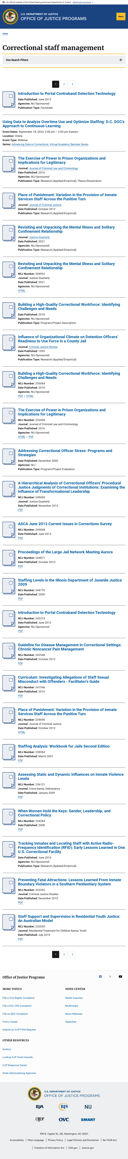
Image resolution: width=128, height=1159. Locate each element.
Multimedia (71, 1005)
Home (5, 33)
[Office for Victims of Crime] (64, 1122)
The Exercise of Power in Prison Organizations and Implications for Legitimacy (62, 160)
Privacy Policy (55, 1140)
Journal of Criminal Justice (45, 204)
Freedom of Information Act (49, 1147)
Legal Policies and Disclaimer (83, 1140)
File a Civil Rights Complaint (18, 997)
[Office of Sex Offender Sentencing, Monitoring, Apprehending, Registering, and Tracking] (88, 1122)
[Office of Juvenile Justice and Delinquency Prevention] (40, 1122)
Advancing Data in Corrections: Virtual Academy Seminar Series (50, 144)
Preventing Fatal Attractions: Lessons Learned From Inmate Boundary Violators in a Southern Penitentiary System (69, 882)
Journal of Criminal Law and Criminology (53, 168)
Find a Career (10, 1021)
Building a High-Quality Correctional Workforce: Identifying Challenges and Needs (69, 306)
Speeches (70, 1021)
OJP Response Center (15, 1065)
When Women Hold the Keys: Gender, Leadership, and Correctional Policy (64, 813)
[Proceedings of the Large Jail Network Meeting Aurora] (9, 565)
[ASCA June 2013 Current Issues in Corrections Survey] (9, 537)
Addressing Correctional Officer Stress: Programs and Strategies (65, 452)
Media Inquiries (74, 997)
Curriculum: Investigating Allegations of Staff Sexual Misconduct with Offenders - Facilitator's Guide (63, 679)
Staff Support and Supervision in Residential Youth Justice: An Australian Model (69, 918)
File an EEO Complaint (15, 1013)
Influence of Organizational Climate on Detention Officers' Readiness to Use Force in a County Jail (68, 339)
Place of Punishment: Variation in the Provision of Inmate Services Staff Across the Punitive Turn (67, 197)
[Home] (53, 16)
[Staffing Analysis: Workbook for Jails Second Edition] (9, 759)
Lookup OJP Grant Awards (18, 1057)
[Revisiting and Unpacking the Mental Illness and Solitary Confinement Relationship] (9, 240)
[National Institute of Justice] (88, 1109)
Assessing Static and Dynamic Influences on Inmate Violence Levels (71, 776)
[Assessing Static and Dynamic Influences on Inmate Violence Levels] (9, 787)
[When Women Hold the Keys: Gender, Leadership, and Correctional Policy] (9, 824)
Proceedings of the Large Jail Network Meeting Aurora (65, 552)
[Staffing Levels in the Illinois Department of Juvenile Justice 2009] (9, 593)
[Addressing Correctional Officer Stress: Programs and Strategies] (9, 463)
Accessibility (17, 1140)
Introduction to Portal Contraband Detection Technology (66, 93)
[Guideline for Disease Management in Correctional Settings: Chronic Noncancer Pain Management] (9, 658)
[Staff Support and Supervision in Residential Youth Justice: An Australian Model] (9, 929)
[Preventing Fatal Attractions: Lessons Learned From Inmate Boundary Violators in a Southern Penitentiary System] (9, 893)
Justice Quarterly (39, 237)
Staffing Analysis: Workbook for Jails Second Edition (64, 746)
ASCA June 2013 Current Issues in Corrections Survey (65, 524)
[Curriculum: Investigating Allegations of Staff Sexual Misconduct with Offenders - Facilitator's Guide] (9, 690)
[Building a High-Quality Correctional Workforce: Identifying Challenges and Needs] (9, 317)
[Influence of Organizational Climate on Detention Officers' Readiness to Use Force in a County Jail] (9, 350)
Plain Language (36, 1140)
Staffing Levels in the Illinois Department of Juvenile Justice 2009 (70, 582)
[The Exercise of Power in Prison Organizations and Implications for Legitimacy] (9, 171)
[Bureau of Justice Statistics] (64, 1111)
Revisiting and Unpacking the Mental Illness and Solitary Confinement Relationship (66, 229)
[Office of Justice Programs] (10, 16)
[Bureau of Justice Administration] (40, 1109)
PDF (20, 396)
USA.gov (73, 1147)
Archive (7, 1049)
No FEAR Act (110, 1140)
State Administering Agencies (19, 1073)
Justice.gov (88, 1147)
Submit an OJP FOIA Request (19, 1029)
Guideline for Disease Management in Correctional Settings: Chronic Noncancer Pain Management (70, 647)
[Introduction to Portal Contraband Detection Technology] (9, 106)
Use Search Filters (17, 60)
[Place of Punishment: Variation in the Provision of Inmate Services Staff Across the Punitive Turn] (9, 208)
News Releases (73, 1013)
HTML (21, 290)
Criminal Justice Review (43, 346)
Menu (120, 16)
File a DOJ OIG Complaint (17, 1005)
